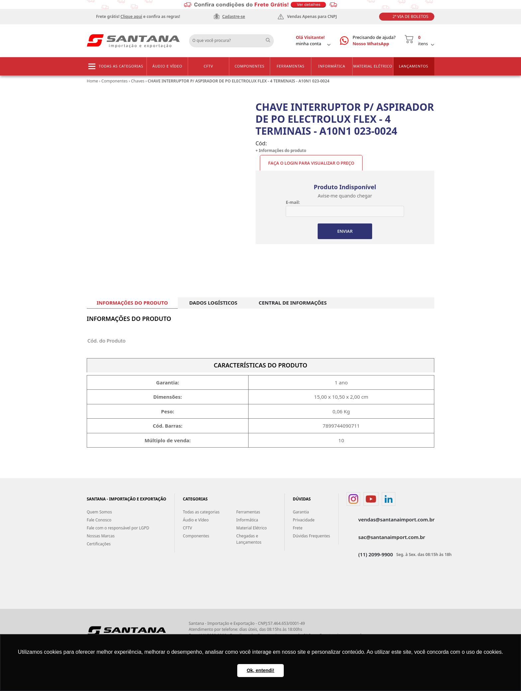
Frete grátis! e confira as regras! (138, 16)
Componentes (249, 66)
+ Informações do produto (281, 150)
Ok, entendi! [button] (260, 670)
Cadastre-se (233, 16)
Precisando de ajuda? (374, 40)
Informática (331, 66)
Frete (297, 528)
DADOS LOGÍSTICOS (213, 302)
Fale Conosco (99, 520)
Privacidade (303, 520)
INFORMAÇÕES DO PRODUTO (132, 302)
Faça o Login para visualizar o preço (311, 163)
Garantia (301, 512)
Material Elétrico (372, 66)
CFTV (208, 66)
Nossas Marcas (101, 536)
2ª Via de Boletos (410, 16)
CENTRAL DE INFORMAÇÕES (293, 302)
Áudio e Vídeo (167, 66)
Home (92, 81)
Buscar (270, 38)
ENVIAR (345, 231)
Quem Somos (99, 512)
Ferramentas (291, 66)
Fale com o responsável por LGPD (118, 528)
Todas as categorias (121, 66)
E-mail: (293, 202)
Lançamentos (413, 66)
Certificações (99, 544)
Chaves (137, 81)
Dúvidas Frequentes (311, 536)
